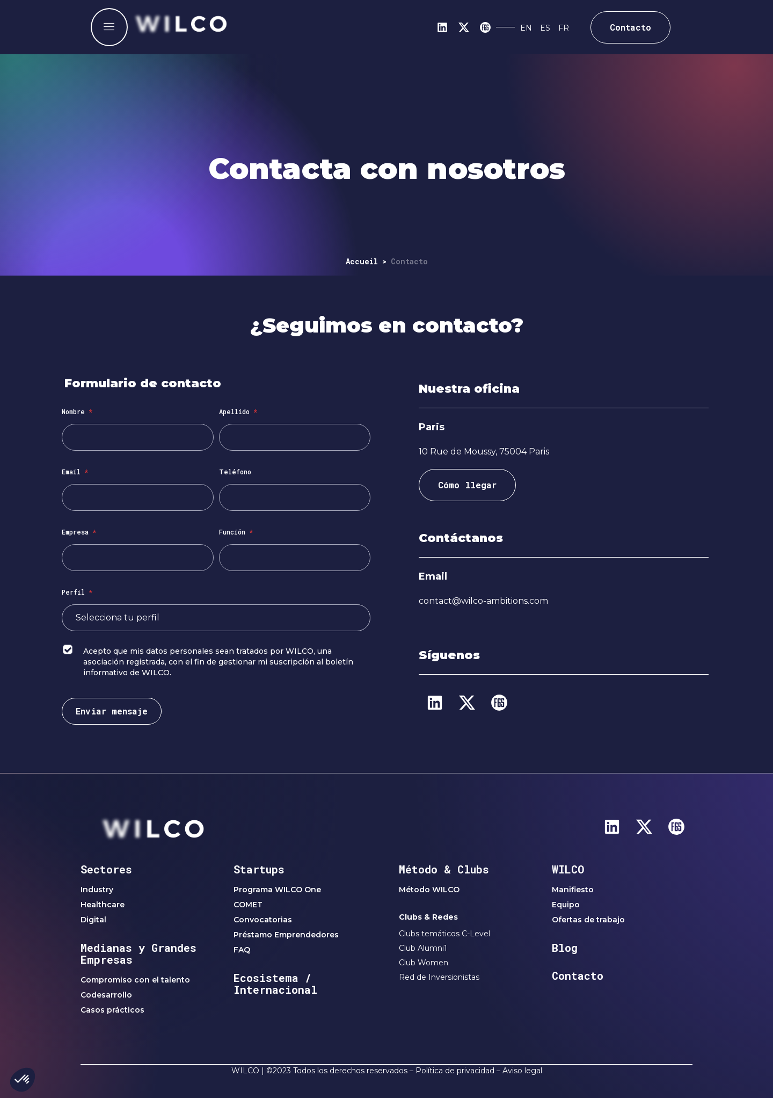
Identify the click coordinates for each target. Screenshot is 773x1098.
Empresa (79, 532)
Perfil (77, 592)
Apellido (238, 411)
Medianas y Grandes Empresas (138, 953)
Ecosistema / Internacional (275, 983)
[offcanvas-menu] (109, 27)
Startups (259, 869)
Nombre (77, 411)
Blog (565, 948)
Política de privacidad (454, 1070)
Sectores (106, 869)
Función (236, 532)
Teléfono (235, 471)
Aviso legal (522, 1070)
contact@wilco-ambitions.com (483, 601)
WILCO (568, 869)
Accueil (362, 261)
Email (75, 471)
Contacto (577, 976)
